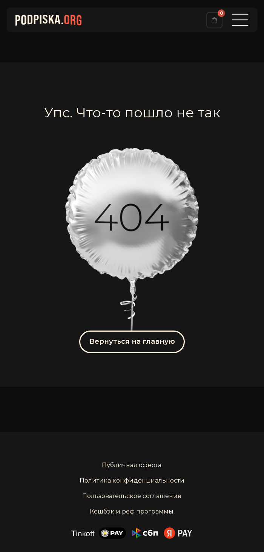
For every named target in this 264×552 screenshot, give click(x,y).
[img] (214, 20)
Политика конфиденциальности (132, 480)
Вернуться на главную (132, 341)
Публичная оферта (131, 465)
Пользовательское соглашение (131, 496)
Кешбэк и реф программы (131, 511)
